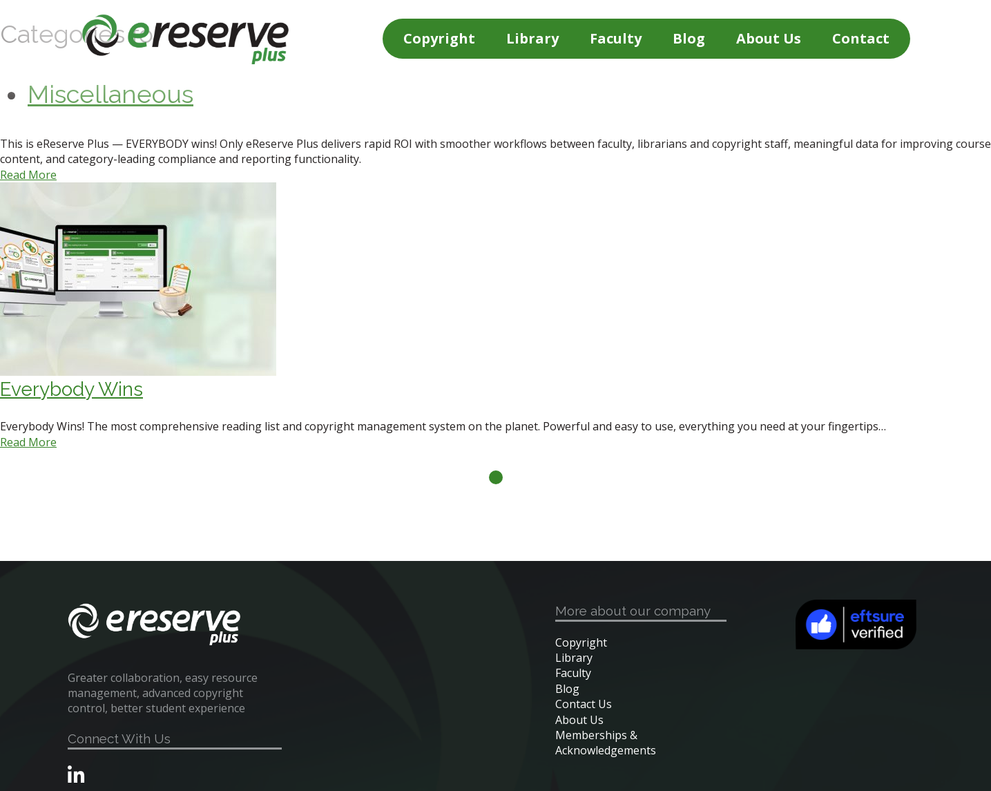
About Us (768, 38)
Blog (689, 38)
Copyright (439, 38)
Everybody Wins (71, 389)
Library (532, 38)
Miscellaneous (110, 93)
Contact (860, 38)
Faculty (616, 38)
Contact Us (583, 704)
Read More (28, 174)
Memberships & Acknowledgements (605, 742)
